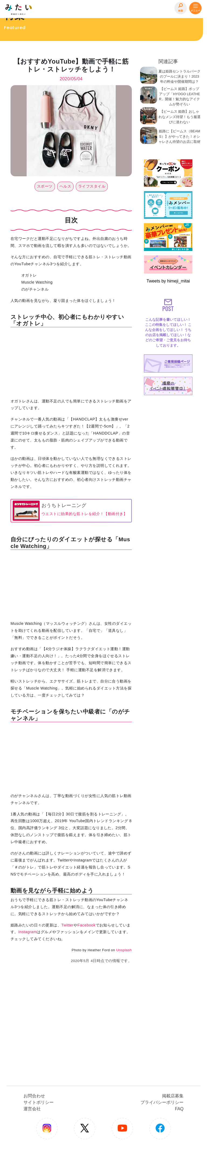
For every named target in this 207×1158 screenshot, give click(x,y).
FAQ (179, 1109)
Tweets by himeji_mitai (168, 281)
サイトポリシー (38, 1102)
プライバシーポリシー (162, 1102)
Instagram (27, 932)
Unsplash (124, 950)
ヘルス (65, 186)
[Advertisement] (168, 478)
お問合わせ (34, 1096)
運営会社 (32, 1109)
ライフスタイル (91, 186)
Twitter (67, 925)
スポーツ (45, 186)
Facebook (86, 925)
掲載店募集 (173, 1096)
